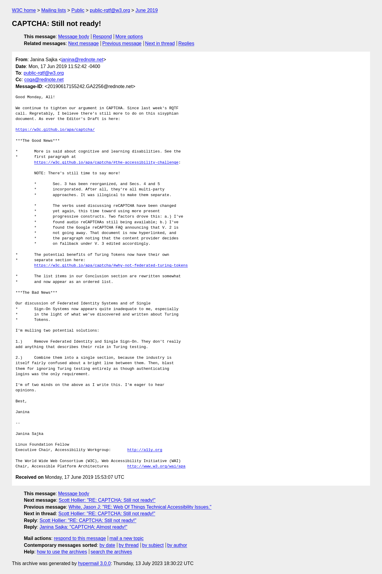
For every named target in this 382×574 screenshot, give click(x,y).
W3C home (24, 10)
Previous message (122, 43)
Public (77, 10)
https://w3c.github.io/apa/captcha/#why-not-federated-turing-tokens (111, 265)
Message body (73, 36)
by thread (129, 545)
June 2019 (146, 10)
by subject (153, 545)
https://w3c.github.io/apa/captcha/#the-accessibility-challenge (106, 162)
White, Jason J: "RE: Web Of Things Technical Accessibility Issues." (139, 507)
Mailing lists (53, 10)
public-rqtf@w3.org (110, 10)
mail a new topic (127, 538)
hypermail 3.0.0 (94, 563)
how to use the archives (62, 551)
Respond (102, 36)
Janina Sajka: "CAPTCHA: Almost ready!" (83, 527)
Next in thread (160, 43)
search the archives (111, 551)
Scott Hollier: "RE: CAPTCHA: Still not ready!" (107, 500)
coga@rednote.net (44, 79)
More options (129, 36)
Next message (83, 43)
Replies (186, 43)
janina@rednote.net (82, 59)
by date (107, 545)
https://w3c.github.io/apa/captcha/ (55, 130)
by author (177, 545)
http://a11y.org (144, 450)
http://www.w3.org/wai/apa (156, 466)
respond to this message (80, 538)
